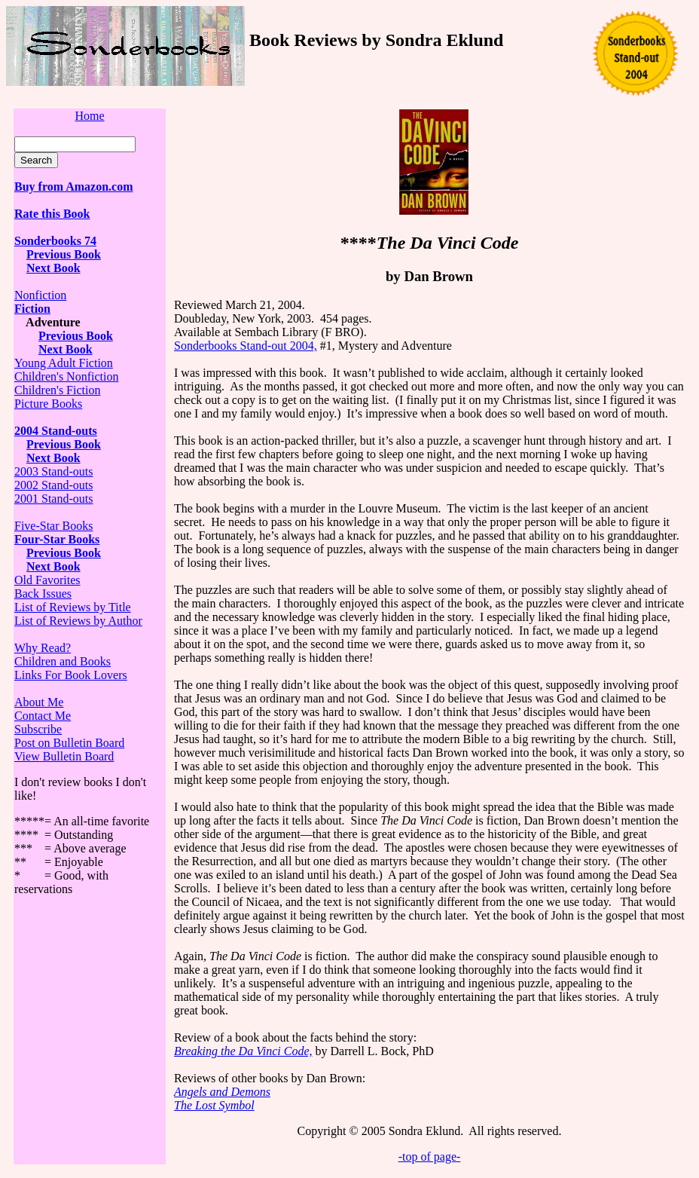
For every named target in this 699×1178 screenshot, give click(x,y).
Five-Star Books (53, 525)
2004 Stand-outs (55, 430)
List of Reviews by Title (72, 607)
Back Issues (43, 593)
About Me (38, 702)
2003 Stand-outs (53, 471)
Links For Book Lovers (70, 675)
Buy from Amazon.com (73, 186)
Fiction (32, 308)
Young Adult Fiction (63, 362)
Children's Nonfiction (66, 376)
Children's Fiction (57, 390)
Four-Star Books (56, 539)
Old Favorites (47, 580)
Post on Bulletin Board (69, 742)
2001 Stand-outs (53, 498)
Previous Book (63, 254)
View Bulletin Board (64, 756)
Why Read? (42, 647)
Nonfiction (40, 295)
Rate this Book (52, 213)
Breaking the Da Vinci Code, (243, 1051)
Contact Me (42, 715)
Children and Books (62, 661)
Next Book (65, 349)
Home (89, 115)
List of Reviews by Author (78, 620)
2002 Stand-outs (53, 485)
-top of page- (429, 1156)
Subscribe (38, 729)
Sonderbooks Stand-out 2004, (245, 345)
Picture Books (48, 403)
